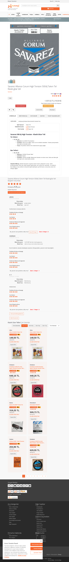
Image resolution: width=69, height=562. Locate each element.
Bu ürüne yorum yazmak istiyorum (17, 192)
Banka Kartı (39, 523)
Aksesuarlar (11, 510)
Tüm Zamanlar (16, 325)
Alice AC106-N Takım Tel (15, 332)
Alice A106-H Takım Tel (36, 332)
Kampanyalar (40, 507)
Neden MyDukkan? (13, 535)
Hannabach (33, 402)
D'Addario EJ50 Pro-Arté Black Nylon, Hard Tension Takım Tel (37, 442)
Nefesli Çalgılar (48, 14)
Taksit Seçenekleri (54, 116)
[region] (23, 549)
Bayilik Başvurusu (41, 514)
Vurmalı (37, 14)
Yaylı (42, 14)
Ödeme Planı (39, 527)
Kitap (59, 14)
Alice (10, 330)
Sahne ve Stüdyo (18, 14)
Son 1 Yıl (24, 325)
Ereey (59, 554)
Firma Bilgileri (12, 537)
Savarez (10, 91)
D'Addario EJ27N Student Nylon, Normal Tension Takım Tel (37, 367)
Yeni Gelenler (40, 510)
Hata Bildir (33, 116)
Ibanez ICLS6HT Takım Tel (16, 404)
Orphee (11, 439)
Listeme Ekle (39, 109)
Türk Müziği (54, 14)
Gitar (12, 14)
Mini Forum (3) (23, 116)
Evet (31, 232)
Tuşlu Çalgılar (12, 512)
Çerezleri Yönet (38, 552)
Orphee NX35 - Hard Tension (16, 441)
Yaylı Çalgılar (12, 516)
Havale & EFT (40, 525)
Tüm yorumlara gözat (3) (17, 313)
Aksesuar (25, 14)
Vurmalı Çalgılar (12, 514)
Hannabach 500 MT (35, 404)
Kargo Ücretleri (40, 512)
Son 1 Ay (45, 325)
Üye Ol (51, 1)
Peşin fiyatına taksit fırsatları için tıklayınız (51, 103)
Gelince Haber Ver (48, 106)
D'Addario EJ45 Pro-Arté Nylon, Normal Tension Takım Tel (17, 367)
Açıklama (13, 121)
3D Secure (39, 519)
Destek (42, 116)
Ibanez (11, 402)
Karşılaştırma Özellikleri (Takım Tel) (29, 121)
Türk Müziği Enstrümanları (15, 520)
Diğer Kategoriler (13, 524)
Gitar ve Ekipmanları (13, 507)
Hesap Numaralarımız (41, 531)
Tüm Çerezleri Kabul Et (38, 544)
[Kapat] (41, 541)
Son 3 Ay (38, 325)
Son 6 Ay (31, 325)
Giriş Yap (57, 1)
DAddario (11, 365)
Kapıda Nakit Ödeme (41, 529)
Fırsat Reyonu (40, 508)
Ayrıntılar (12, 116)
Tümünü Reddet (37, 548)
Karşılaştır (52, 109)
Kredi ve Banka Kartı (41, 521)
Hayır (35, 232)
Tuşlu (31, 14)
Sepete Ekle (13, 344)
